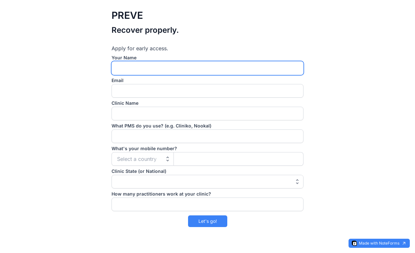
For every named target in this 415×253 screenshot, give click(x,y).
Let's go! (207, 221)
